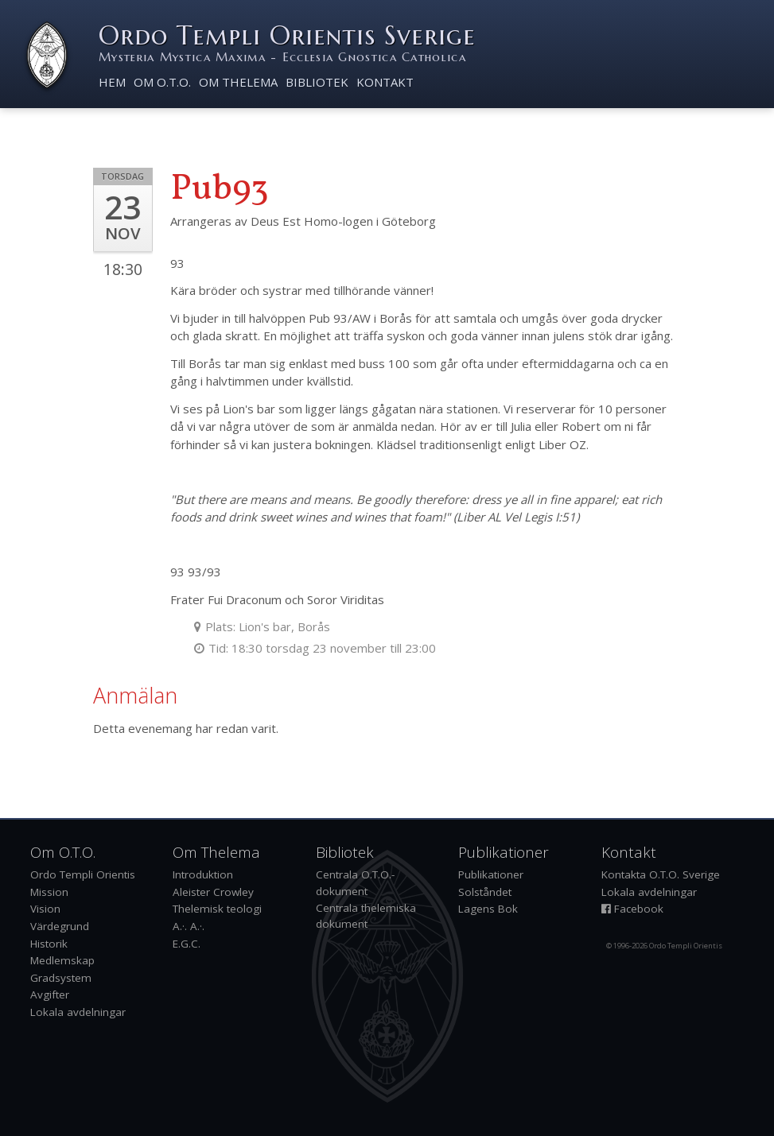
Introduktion (203, 874)
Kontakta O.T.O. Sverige (660, 874)
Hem (112, 82)
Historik (49, 943)
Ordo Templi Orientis (82, 874)
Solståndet (484, 892)
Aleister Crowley (213, 892)
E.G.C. (186, 943)
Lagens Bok (488, 908)
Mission (49, 892)
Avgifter (49, 994)
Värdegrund (59, 926)
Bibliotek (317, 82)
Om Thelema (238, 82)
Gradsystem (60, 978)
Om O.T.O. (162, 82)
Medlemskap (62, 960)
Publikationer (490, 874)
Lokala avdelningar (78, 1012)
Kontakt (385, 82)
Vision (45, 908)
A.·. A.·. (188, 926)
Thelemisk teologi (217, 908)
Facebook (632, 908)
